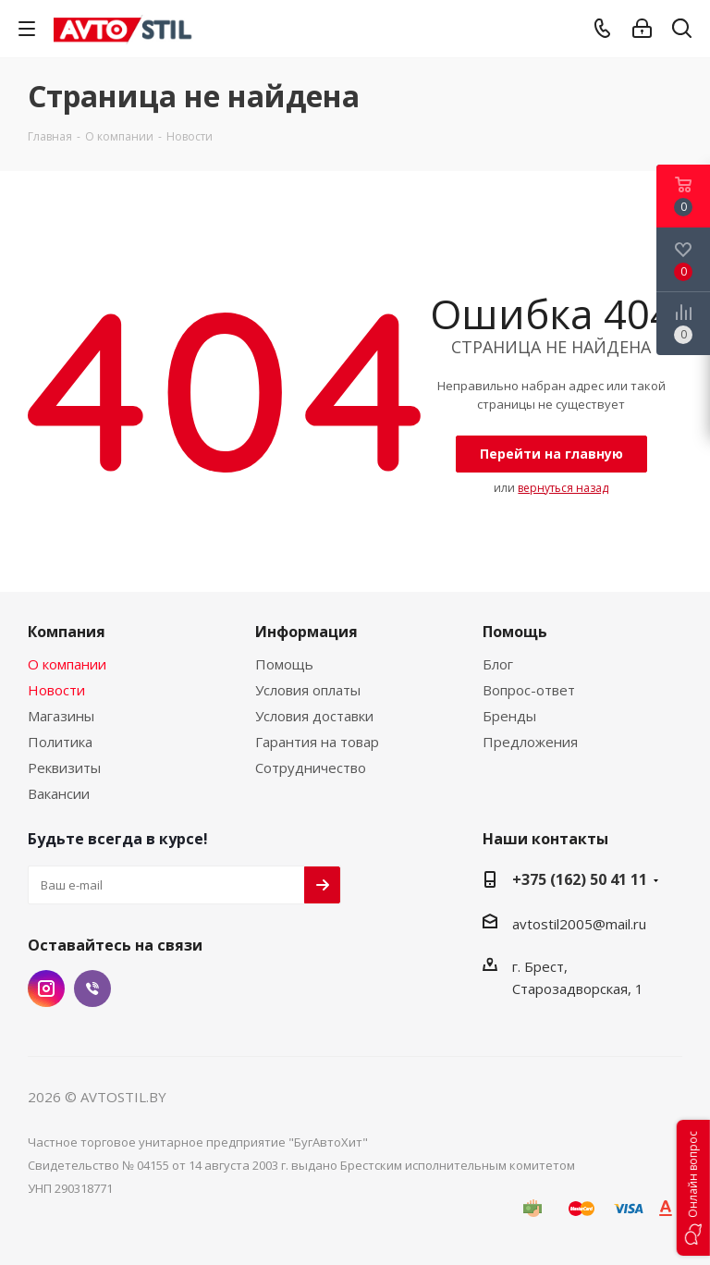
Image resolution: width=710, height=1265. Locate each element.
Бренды (509, 715)
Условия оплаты (308, 690)
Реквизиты (64, 767)
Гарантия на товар (317, 741)
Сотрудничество (310, 767)
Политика (60, 741)
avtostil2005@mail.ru (579, 924)
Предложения (530, 741)
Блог (498, 664)
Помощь (284, 664)
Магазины (61, 715)
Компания (66, 631)
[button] (693, 1188)
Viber (92, 988)
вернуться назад (563, 488)
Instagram (46, 988)
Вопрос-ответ (529, 690)
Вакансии (59, 793)
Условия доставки (314, 715)
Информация (306, 631)
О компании (67, 664)
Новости (56, 690)
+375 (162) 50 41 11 (579, 879)
